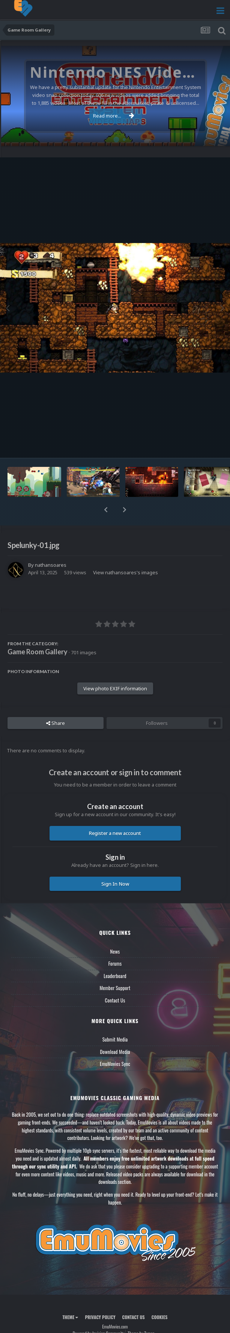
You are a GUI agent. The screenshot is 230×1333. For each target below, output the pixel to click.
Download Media (115, 1051)
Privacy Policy (100, 1317)
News (115, 951)
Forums (115, 963)
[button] (106, 509)
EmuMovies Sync (115, 1063)
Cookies (160, 1317)
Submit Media (115, 1039)
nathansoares (50, 565)
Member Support (114, 988)
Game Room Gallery (38, 652)
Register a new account (115, 833)
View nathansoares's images (125, 572)
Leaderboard (115, 976)
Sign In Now (115, 883)
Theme (70, 1317)
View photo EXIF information (115, 688)
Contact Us (115, 1000)
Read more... (113, 115)
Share (55, 723)
